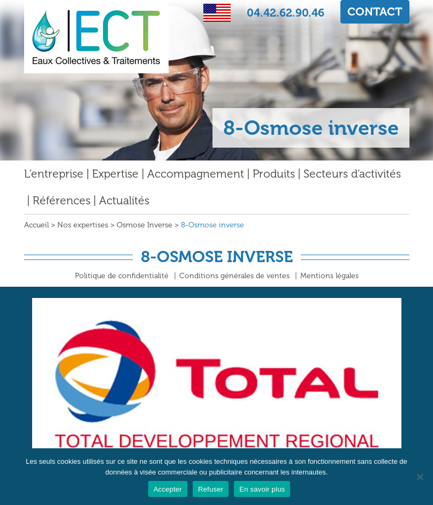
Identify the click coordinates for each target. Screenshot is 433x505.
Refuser (210, 489)
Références (61, 200)
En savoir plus (262, 489)
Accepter (168, 489)
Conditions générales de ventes (234, 275)
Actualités (124, 200)
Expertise (115, 173)
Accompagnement (195, 173)
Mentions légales (329, 275)
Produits (274, 173)
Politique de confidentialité (122, 275)
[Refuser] (419, 476)
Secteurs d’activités (352, 173)
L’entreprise (53, 173)
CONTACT (374, 11)
